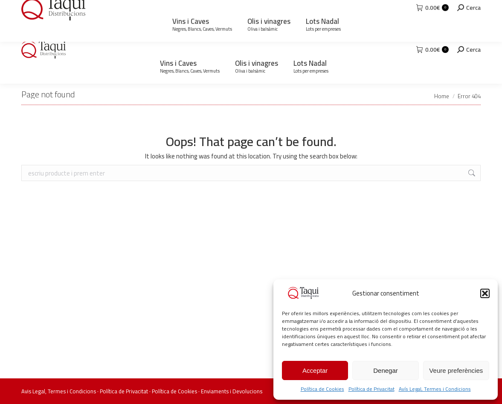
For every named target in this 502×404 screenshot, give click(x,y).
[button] (485, 293)
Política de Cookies (322, 389)
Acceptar (315, 370)
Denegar (385, 370)
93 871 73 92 (49, 7)
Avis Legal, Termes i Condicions (58, 391)
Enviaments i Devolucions (231, 391)
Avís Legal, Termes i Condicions (435, 389)
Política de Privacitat (371, 389)
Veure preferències (456, 370)
